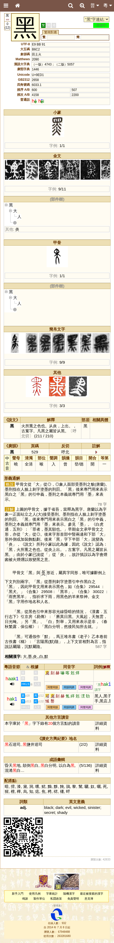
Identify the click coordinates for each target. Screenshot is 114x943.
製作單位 (39, 898)
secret (49, 812)
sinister (94, 807)
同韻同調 (69, 687)
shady (62, 812)
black (48, 807)
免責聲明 (73, 898)
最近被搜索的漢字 (91, 893)
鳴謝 (25, 898)
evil (68, 807)
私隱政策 (56, 898)
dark (59, 807)
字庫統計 (52, 893)
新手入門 (17, 893)
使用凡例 (35, 893)
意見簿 (89, 898)
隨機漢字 (69, 893)
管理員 (57, 905)
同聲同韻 (52, 687)
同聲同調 (85, 687)
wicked (79, 807)
